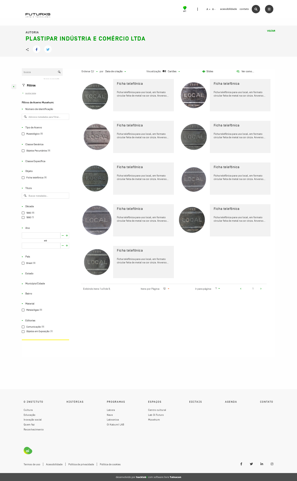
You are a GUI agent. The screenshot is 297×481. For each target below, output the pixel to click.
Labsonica (113, 419)
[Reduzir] (67, 235)
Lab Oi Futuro (156, 414)
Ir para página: (203, 288)
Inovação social (33, 419)
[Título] (44, 188)
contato (244, 9)
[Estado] (44, 273)
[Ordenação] (115, 71)
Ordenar (86, 71)
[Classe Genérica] (44, 144)
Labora (111, 409)
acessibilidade (228, 9)
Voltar (271, 30)
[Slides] (208, 71)
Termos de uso (32, 464)
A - (214, 9)
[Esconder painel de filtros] (13, 86)
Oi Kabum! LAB (115, 424)
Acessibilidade (54, 464)
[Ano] (44, 228)
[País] (44, 256)
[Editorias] (44, 320)
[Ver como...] (245, 71)
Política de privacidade (81, 464)
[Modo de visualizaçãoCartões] (170, 71)
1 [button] (252, 288)
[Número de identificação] (44, 109)
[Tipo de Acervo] (44, 127)
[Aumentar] (62, 235)
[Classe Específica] (44, 161)
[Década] (44, 206)
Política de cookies (110, 464)
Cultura (28, 409)
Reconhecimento (34, 429)
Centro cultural (157, 409)
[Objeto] (44, 171)
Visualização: (154, 71)
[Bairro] (44, 293)
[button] (241, 289)
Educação (29, 414)
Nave (110, 414)
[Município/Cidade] (44, 283)
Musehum (154, 419)
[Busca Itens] (42, 72)
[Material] (44, 303)
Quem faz (29, 424)
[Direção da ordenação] (95, 71)
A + (208, 9)
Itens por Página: (150, 288)
